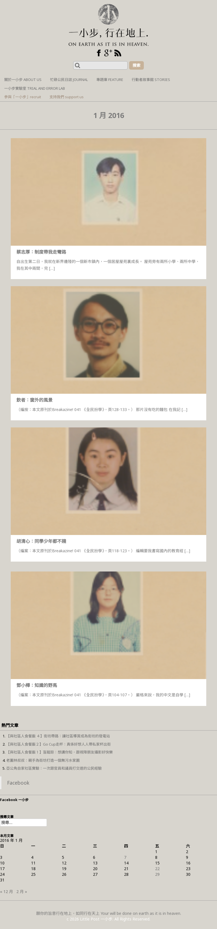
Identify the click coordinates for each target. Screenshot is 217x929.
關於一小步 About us (23, 79)
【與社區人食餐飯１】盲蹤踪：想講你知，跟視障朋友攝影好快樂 (59, 752)
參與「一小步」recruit (22, 96)
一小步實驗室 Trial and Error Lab (34, 88)
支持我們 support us (66, 96)
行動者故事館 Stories (151, 79)
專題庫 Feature (109, 79)
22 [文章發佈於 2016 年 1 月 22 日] (157, 868)
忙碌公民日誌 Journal (69, 79)
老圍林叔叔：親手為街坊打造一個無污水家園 (43, 760)
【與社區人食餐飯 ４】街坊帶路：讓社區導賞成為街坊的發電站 (58, 736)
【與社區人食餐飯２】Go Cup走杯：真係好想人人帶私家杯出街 (58, 744)
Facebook (18, 782)
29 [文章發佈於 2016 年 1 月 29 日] (157, 874)
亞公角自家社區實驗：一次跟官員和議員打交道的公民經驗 (54, 768)
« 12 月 (6, 891)
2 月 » (21, 891)
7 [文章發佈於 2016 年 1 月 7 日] (125, 857)
